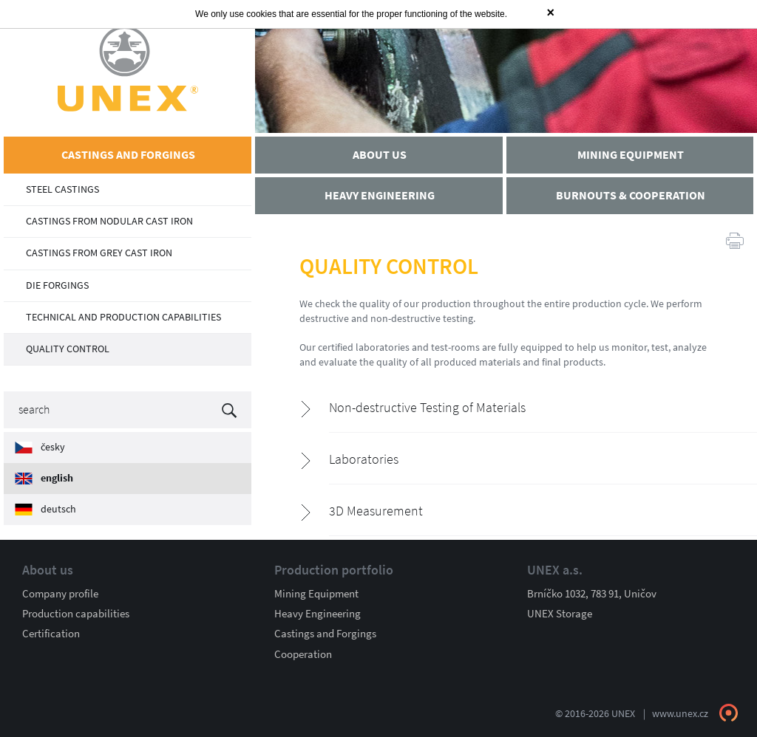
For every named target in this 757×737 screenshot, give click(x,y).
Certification (51, 633)
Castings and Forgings (325, 633)
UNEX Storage (559, 613)
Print (735, 240)
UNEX (127, 68)
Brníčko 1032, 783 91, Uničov (591, 593)
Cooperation (303, 654)
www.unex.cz (680, 714)
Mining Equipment (316, 593)
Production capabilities (75, 613)
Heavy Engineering (317, 613)
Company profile (60, 593)
